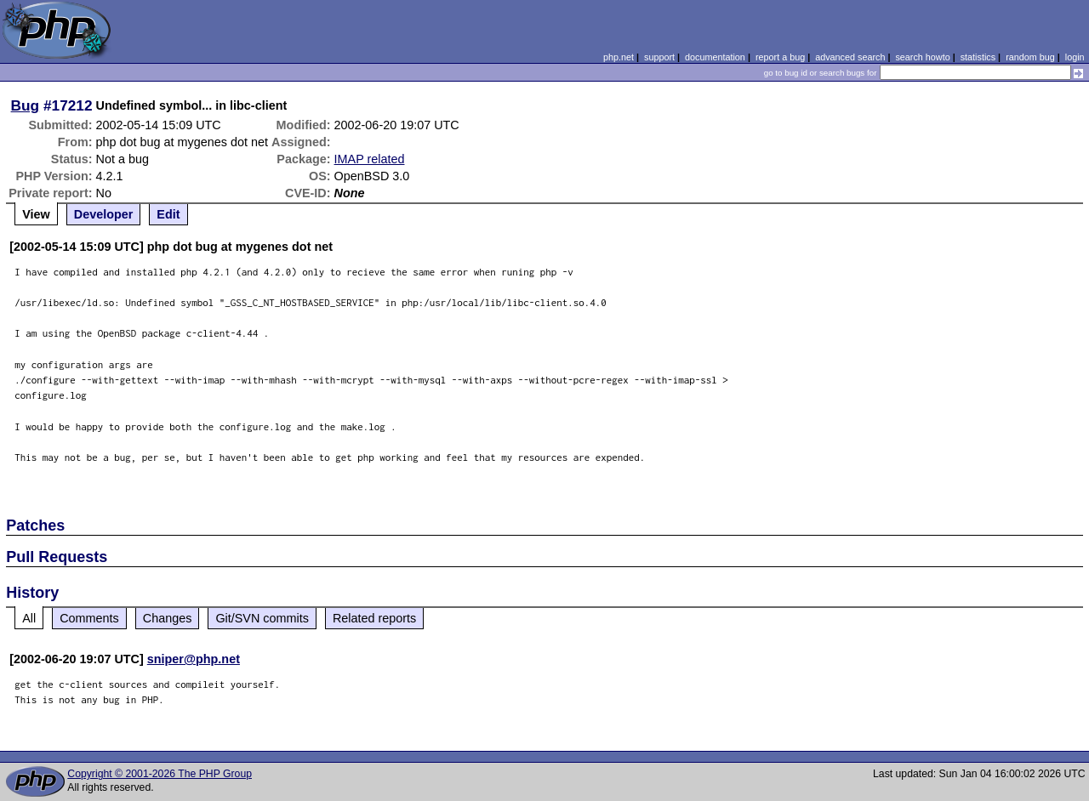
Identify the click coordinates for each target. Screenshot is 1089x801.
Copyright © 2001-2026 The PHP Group (159, 774)
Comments (89, 618)
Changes (167, 618)
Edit (168, 214)
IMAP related (369, 159)
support (659, 57)
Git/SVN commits (262, 618)
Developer (104, 214)
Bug (25, 105)
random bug (1030, 57)
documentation (715, 57)
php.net (618, 57)
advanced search (850, 57)
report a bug (780, 57)
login (1075, 57)
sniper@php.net (193, 659)
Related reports (374, 618)
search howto (922, 57)
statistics (978, 57)
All (29, 618)
